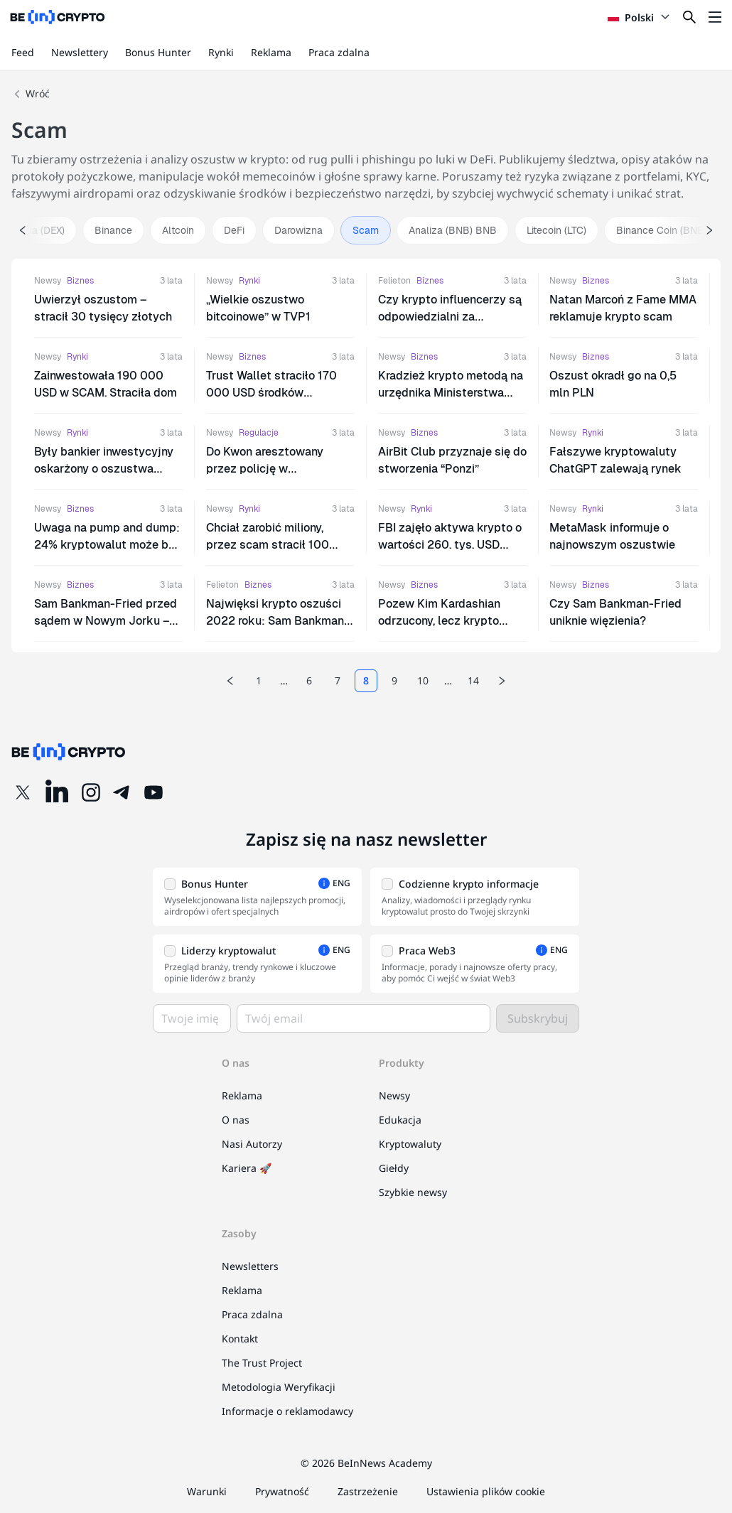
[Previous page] (230, 680)
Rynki (221, 52)
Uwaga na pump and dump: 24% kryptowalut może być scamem (107, 544)
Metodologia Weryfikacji (278, 1387)
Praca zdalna (339, 52)
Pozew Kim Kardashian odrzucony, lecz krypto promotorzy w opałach (439, 620)
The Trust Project (262, 1362)
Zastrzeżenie (368, 1491)
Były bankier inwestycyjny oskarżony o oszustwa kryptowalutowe (103, 468)
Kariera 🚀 (246, 1168)
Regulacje (259, 432)
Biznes (80, 280)
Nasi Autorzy (252, 1144)
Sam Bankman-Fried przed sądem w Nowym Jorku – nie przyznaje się (105, 620)
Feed (22, 52)
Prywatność (282, 1491)
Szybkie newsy (413, 1192)
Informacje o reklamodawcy (287, 1411)
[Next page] (501, 680)
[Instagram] (91, 792)
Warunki (207, 1491)
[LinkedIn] (57, 792)
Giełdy (394, 1168)
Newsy (47, 280)
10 (423, 680)
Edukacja (400, 1119)
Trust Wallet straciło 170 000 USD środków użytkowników (271, 392)
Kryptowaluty (410, 1144)
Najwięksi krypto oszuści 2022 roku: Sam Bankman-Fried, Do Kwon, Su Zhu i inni (279, 620)
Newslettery (79, 52)
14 (473, 680)
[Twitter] (22, 792)
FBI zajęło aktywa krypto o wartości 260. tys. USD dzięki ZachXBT (450, 544)
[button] (257, 897)
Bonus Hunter (158, 52)
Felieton (394, 280)
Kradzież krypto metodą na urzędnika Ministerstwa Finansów (450, 392)
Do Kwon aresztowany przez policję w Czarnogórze (264, 468)
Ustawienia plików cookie (485, 1491)
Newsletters (250, 1266)
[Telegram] (122, 792)
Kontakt (240, 1338)
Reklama (271, 52)
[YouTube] (153, 792)
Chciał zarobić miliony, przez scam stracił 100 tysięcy (267, 544)
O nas (235, 1119)
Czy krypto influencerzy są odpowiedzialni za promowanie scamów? (450, 316)
